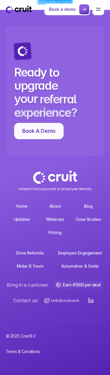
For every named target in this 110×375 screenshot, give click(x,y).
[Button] (67, 9)
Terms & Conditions (23, 351)
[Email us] (61, 300)
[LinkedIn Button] (91, 300)
